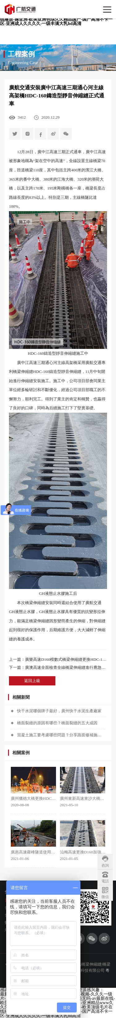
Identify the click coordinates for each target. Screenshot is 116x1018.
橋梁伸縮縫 (23, 371)
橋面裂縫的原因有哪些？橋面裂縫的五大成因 (57, 723)
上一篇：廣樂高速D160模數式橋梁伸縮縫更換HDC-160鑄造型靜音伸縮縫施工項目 (58, 659)
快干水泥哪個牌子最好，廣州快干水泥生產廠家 (59, 711)
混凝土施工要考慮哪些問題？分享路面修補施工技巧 (61, 735)
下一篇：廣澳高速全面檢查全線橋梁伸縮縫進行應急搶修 (58, 667)
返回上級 (32, 680)
